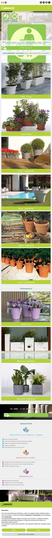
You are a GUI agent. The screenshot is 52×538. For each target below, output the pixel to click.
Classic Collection (26, 245)
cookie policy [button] (7, 517)
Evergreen (26, 60)
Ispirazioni (6, 21)
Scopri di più (26, 415)
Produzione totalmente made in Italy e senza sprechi (18, 441)
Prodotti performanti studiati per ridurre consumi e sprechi (19, 462)
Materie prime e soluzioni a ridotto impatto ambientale (18, 464)
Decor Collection (26, 209)
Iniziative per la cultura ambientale (13, 482)
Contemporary (26, 289)
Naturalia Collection (26, 399)
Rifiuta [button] (14, 530)
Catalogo (15, 21)
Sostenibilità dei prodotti (26, 458)
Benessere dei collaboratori (11, 480)
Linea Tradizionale (26, 171)
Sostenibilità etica (26, 476)
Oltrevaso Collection (26, 361)
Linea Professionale (26, 282)
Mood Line (26, 324)
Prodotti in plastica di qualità (11, 466)
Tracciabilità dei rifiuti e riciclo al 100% (14, 447)
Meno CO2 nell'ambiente (11, 439)
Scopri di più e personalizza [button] (26, 534)
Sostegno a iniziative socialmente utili (14, 484)
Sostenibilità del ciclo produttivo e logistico (26, 435)
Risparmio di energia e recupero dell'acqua (15, 443)
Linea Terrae (26, 97)
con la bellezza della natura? (26, 53)
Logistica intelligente (9, 445)
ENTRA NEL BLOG (26, 48)
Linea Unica (26, 134)
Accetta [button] (38, 530)
